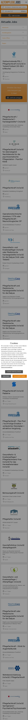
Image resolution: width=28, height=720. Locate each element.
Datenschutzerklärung (6, 367)
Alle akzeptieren (19, 376)
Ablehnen (6, 376)
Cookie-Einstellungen (14, 371)
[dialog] (14, 360)
